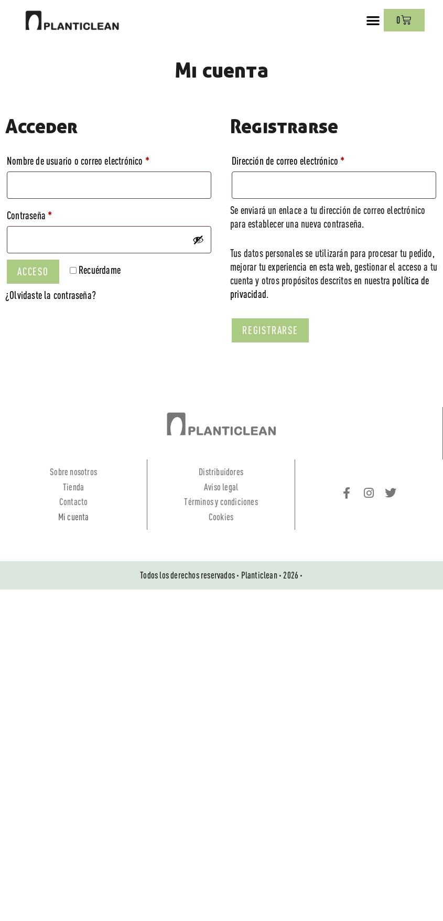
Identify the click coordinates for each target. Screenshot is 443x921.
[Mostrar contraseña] (198, 239)
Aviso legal (221, 486)
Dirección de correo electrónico (307, 159)
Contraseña (49, 213)
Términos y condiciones (220, 501)
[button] (373, 20)
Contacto (73, 501)
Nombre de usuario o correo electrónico (97, 159)
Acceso (33, 271)
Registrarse (270, 330)
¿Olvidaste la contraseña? (50, 295)
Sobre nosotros (73, 471)
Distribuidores (221, 471)
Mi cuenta (73, 516)
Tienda (73, 486)
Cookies (221, 516)
